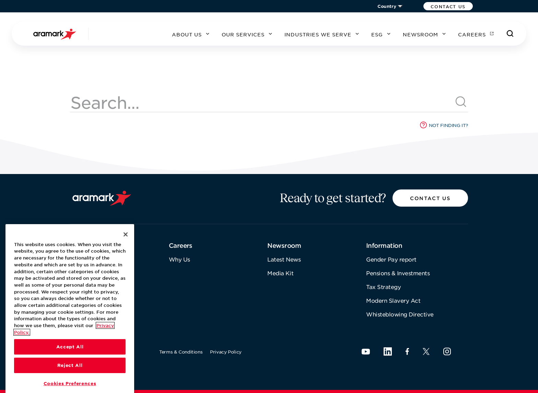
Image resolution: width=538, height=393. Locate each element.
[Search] (510, 33)
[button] (448, 6)
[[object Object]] (461, 102)
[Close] (125, 275)
